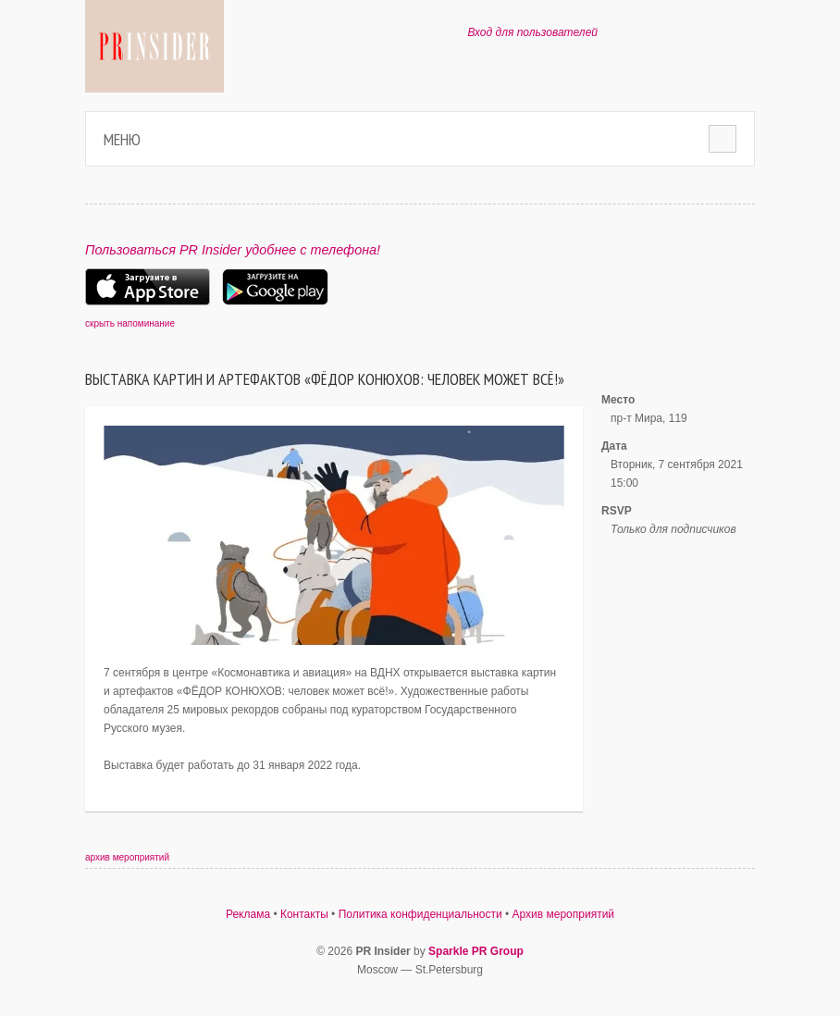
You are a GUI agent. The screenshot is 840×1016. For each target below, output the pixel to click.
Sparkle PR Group (476, 951)
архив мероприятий (127, 857)
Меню (122, 139)
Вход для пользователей (532, 32)
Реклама (248, 914)
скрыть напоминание (130, 323)
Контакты (304, 914)
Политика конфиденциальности (420, 914)
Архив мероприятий (564, 914)
